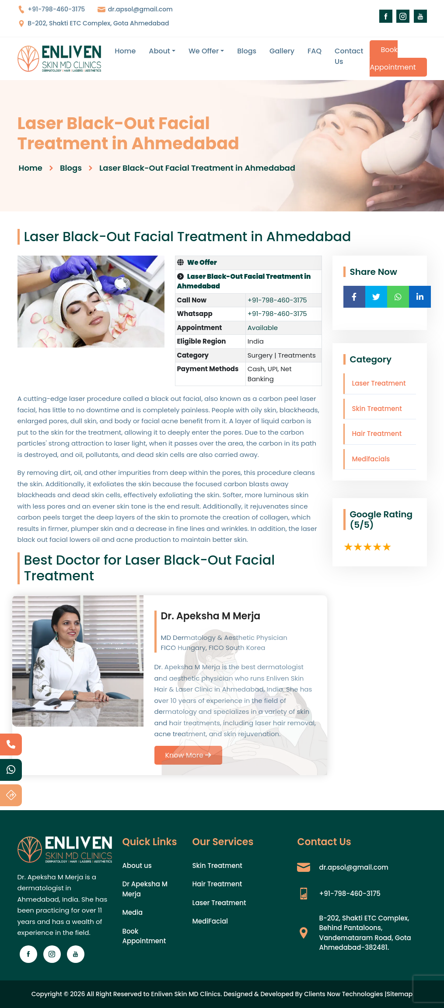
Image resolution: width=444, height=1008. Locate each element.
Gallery (281, 51)
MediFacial (210, 921)
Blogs (246, 51)
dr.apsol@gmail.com (135, 9)
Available (263, 327)
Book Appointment (393, 58)
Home (125, 51)
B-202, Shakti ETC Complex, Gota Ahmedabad (93, 23)
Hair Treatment (377, 433)
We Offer (204, 51)
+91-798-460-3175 (51, 9)
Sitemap (400, 994)
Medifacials (371, 459)
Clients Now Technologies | (345, 994)
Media (132, 912)
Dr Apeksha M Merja (145, 889)
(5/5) (362, 525)
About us (137, 865)
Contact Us (349, 56)
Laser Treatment (379, 383)
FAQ (315, 51)
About (159, 51)
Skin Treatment (377, 408)
